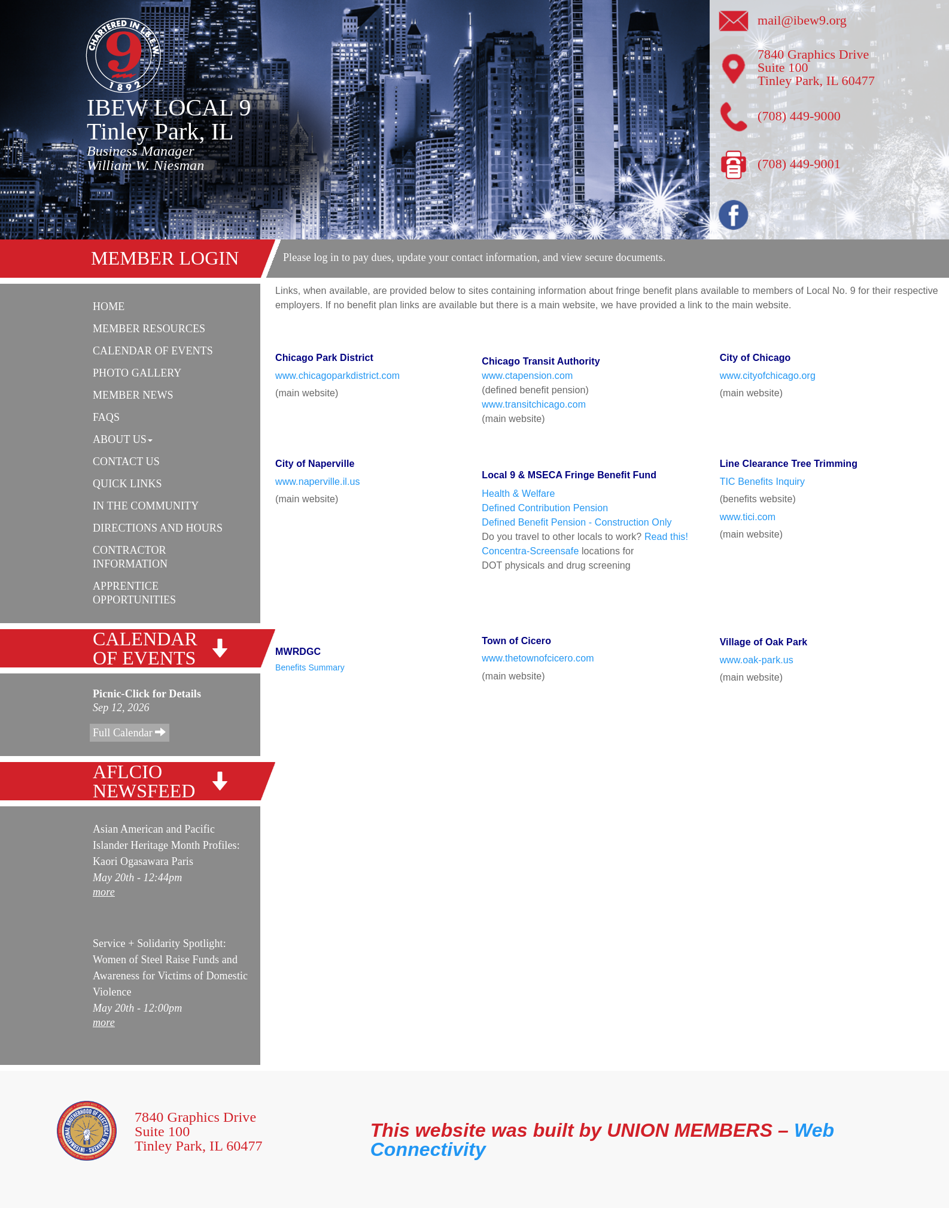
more (104, 892)
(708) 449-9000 (799, 115)
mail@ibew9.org (802, 20)
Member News (133, 395)
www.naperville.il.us (317, 481)
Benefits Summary (310, 667)
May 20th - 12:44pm (137, 878)
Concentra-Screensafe (530, 551)
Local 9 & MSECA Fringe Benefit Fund (569, 479)
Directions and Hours (158, 528)
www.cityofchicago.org (768, 376)
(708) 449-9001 (799, 163)
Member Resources (149, 329)
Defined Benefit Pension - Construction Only (576, 522)
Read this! (666, 537)
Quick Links (127, 484)
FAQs (106, 417)
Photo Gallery (137, 373)
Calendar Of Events (153, 351)
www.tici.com (748, 517)
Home (108, 306)
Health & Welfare (518, 493)
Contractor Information (130, 557)
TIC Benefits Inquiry (762, 481)
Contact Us (126, 462)
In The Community (146, 506)
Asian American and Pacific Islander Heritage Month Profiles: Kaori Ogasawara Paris (166, 845)
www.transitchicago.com (534, 404)
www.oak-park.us (756, 660)
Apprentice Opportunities (134, 593)
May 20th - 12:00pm (137, 1008)
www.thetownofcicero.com (538, 658)
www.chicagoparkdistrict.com (337, 376)
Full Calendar (129, 732)
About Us (123, 439)
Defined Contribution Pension (545, 508)
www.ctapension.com (527, 376)
